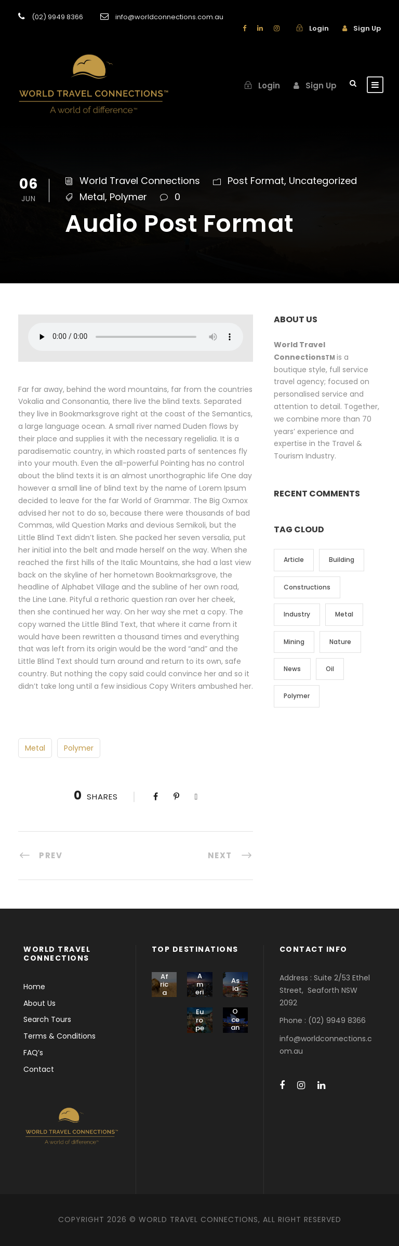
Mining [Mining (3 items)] (294, 641)
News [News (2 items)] (292, 668)
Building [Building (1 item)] (341, 559)
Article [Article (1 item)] (294, 559)
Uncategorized (323, 180)
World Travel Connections (139, 180)
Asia (235, 985)
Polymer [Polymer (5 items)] (297, 695)
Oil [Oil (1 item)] (330, 668)
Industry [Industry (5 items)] (297, 614)
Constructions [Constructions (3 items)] (307, 587)
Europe (199, 1020)
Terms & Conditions (59, 1036)
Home (34, 986)
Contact (38, 1069)
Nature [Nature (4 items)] (340, 641)
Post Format (256, 180)
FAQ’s (33, 1052)
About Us (39, 1003)
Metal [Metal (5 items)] (344, 614)
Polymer (128, 196)
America (199, 988)
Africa (164, 985)
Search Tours (47, 1019)
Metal (92, 196)
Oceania (235, 1023)
